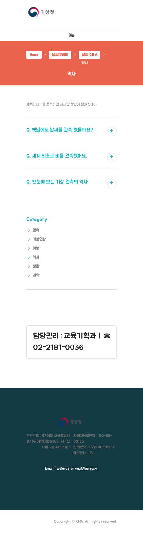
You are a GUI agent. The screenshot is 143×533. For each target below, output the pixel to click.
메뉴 (71, 35)
